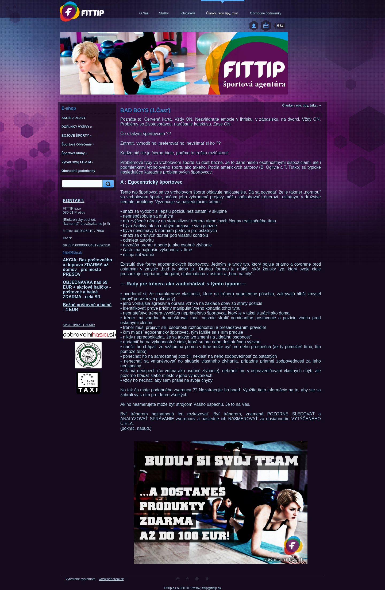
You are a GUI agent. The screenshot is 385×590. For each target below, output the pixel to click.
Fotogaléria (187, 13)
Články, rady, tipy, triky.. (222, 13)
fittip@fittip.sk (72, 252)
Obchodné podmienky (265, 13)
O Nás (143, 13)
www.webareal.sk (111, 579)
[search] (107, 184)
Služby (164, 13)
